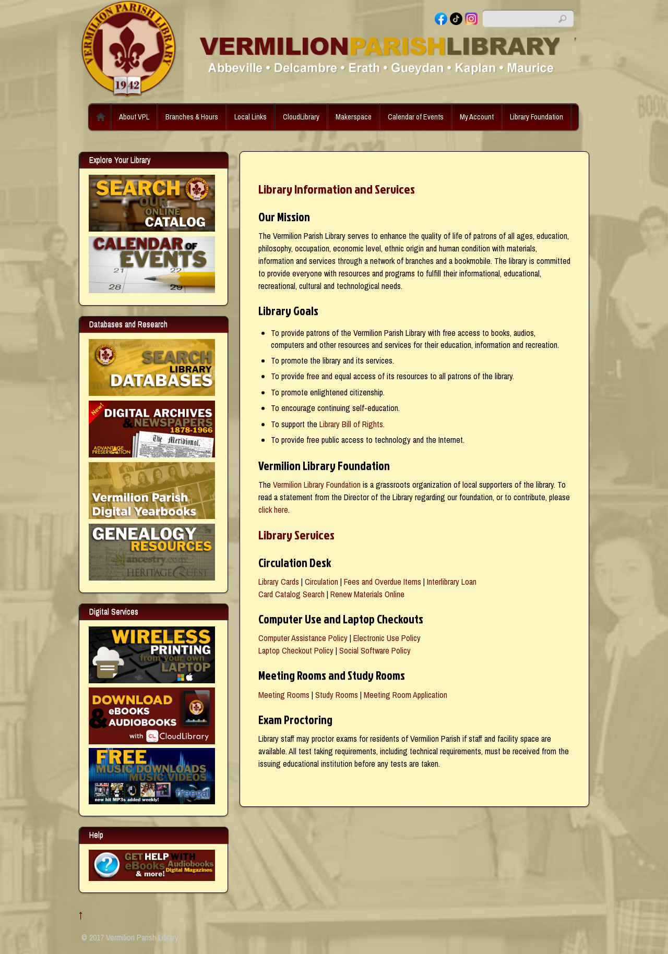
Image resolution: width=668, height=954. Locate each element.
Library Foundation (536, 117)
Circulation (321, 581)
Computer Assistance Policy (303, 638)
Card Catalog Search (291, 594)
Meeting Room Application (405, 695)
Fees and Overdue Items (382, 581)
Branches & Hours (191, 117)
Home (101, 117)
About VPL (134, 117)
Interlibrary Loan (451, 581)
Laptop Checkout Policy (295, 650)
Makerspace (354, 117)
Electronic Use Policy (387, 638)
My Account (477, 117)
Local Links (250, 117)
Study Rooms (336, 695)
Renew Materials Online (367, 594)
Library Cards (278, 581)
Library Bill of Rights (351, 424)
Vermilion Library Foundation (317, 484)
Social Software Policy (375, 650)
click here (273, 509)
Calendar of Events (416, 117)
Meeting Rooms (283, 695)
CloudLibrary (301, 117)
